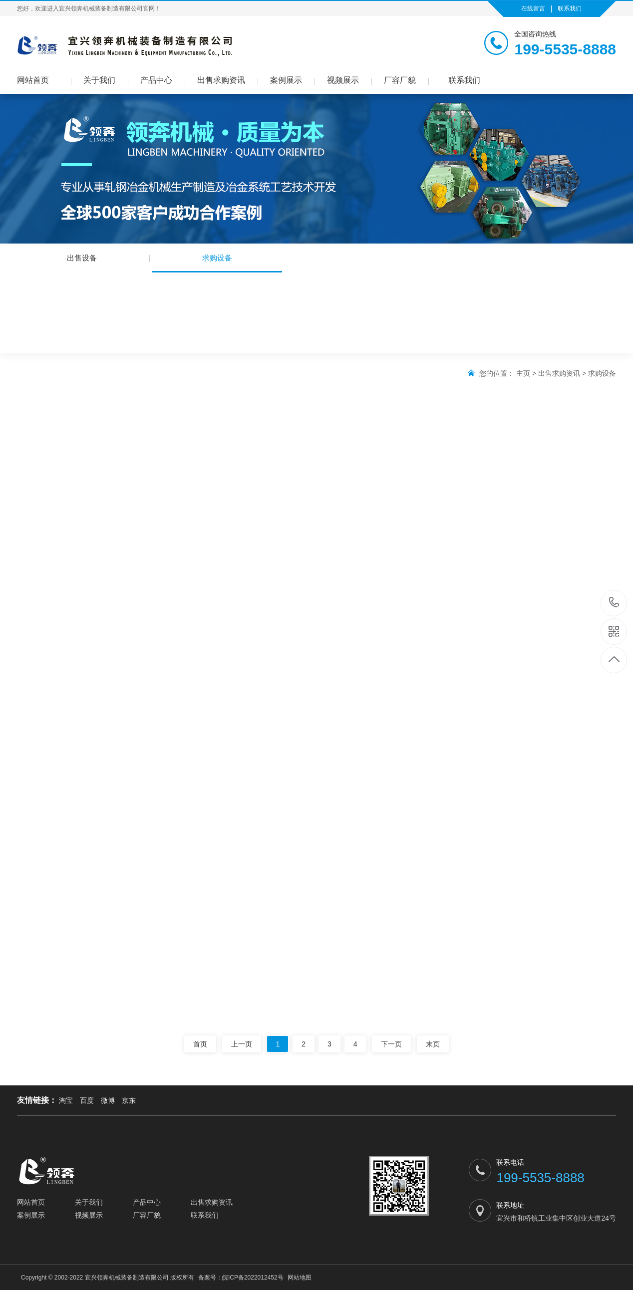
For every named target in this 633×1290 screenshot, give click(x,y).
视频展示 (343, 80)
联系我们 (570, 8)
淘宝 (66, 1100)
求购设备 (217, 263)
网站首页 (33, 80)
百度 (87, 1100)
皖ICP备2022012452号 (253, 1277)
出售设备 (82, 258)
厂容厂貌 (400, 80)
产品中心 (156, 80)
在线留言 (533, 8)
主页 (523, 373)
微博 (108, 1100)
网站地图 (300, 1277)
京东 (129, 1100)
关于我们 (99, 80)
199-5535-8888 (614, 603)
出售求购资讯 (221, 80)
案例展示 (286, 80)
